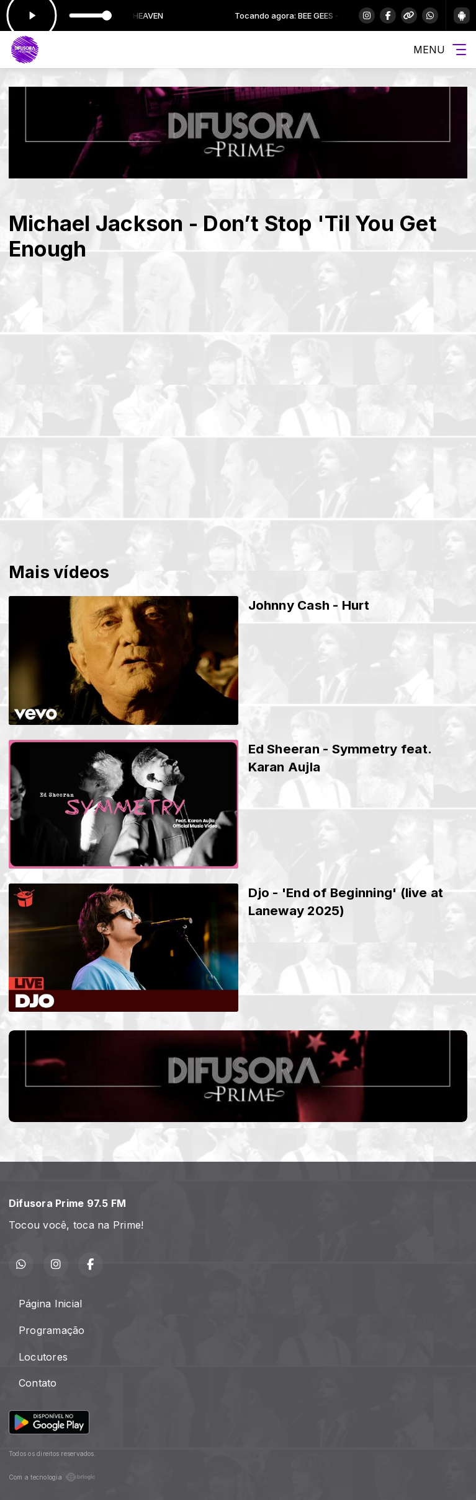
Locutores (43, 1357)
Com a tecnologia (52, 1477)
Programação (52, 1330)
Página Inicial (50, 1303)
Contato (38, 1383)
